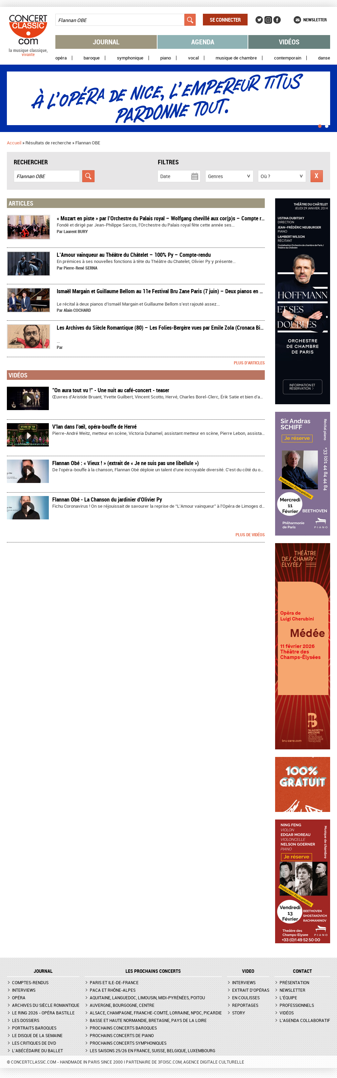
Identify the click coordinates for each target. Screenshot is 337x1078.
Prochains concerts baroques (123, 1028)
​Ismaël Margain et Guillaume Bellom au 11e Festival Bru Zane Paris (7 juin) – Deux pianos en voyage (166, 291)
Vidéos (289, 41)
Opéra (61, 58)
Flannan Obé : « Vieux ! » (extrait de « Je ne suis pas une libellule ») (125, 463)
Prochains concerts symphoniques (128, 1043)
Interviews (23, 990)
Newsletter (315, 19)
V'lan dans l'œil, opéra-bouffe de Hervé (94, 426)
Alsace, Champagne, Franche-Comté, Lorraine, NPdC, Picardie (156, 1012)
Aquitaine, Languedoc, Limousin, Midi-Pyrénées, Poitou (147, 997)
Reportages (245, 1005)
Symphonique (130, 58)
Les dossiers (25, 1020)
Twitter (259, 20)
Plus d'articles (249, 363)
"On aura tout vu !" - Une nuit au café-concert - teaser (110, 390)
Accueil (14, 143)
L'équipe (288, 997)
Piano (165, 58)
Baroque (92, 58)
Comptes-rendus (30, 982)
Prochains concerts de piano (122, 1035)
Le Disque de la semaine (37, 1035)
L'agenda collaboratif (305, 1020)
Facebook (277, 20)
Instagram (268, 20)
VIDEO (248, 971)
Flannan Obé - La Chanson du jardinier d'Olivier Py (107, 499)
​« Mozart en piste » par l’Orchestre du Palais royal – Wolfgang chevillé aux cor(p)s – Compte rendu (164, 218)
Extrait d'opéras (250, 990)
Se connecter (225, 19)
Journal (106, 41)
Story (238, 1012)
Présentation (294, 982)
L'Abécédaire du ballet (37, 1050)
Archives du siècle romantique (45, 1005)
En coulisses (246, 997)
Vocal (193, 58)
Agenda (202, 41)
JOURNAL (43, 971)
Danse (324, 58)
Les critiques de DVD (34, 1043)
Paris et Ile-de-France (114, 982)
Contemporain (287, 58)
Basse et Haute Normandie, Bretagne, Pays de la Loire (148, 1020)
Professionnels (297, 1005)
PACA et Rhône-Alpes (112, 990)
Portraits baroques (34, 1028)
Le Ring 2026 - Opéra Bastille (43, 1012)
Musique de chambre (236, 58)
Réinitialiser (317, 176)
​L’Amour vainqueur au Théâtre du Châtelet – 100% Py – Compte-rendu (134, 254)
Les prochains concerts (153, 971)
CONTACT (302, 971)
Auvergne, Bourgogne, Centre (122, 1005)
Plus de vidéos (250, 534)
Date (165, 176)
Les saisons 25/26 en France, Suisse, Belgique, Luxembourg (152, 1050)
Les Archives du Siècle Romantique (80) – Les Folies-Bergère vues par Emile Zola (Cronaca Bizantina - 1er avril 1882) (185, 327)
